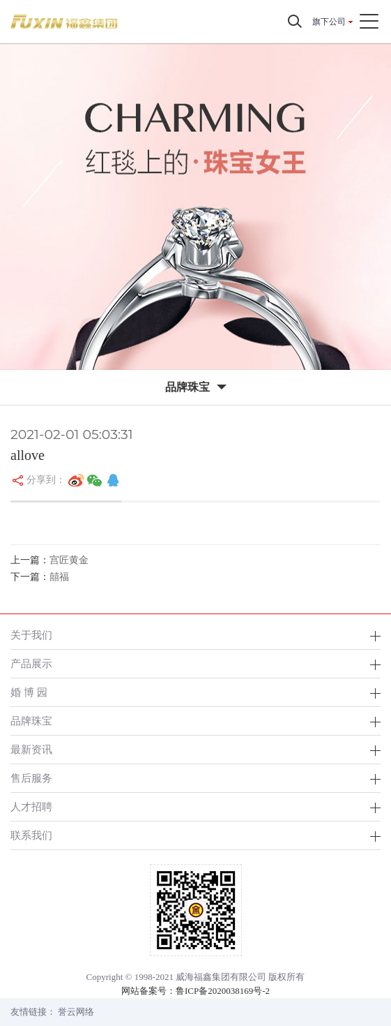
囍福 (59, 577)
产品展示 (31, 663)
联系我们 (31, 835)
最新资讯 (31, 749)
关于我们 (31, 635)
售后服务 (31, 778)
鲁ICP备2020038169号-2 (223, 991)
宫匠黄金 (69, 560)
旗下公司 (329, 22)
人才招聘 (31, 806)
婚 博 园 (28, 692)
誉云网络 (76, 1011)
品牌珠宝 (31, 721)
